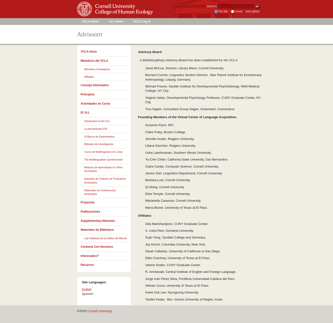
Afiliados (89, 76)
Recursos (87, 265)
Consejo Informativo (95, 85)
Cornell (238, 11)
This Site (223, 11)
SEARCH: (212, 6)
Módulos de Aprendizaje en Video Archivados (103, 169)
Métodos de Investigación (99, 144)
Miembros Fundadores (97, 69)
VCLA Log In (142, 21)
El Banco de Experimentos (99, 136)
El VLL (85, 112)
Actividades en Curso (96, 103)
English (86, 289)
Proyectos (88, 202)
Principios (88, 94)
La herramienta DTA (95, 128)
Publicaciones (90, 211)
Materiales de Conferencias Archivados (100, 192)
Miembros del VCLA (94, 60)
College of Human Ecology (116, 13)
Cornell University (116, 4)
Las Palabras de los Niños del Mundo (105, 238)
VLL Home (116, 21)
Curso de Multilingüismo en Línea (103, 151)
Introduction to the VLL (97, 121)
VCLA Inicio (89, 51)
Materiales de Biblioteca (97, 229)
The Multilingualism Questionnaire (103, 159)
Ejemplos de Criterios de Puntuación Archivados (105, 180)
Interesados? (90, 256)
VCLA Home (90, 21)
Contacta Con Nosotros (97, 246)
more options (252, 11)
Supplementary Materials (98, 221)
